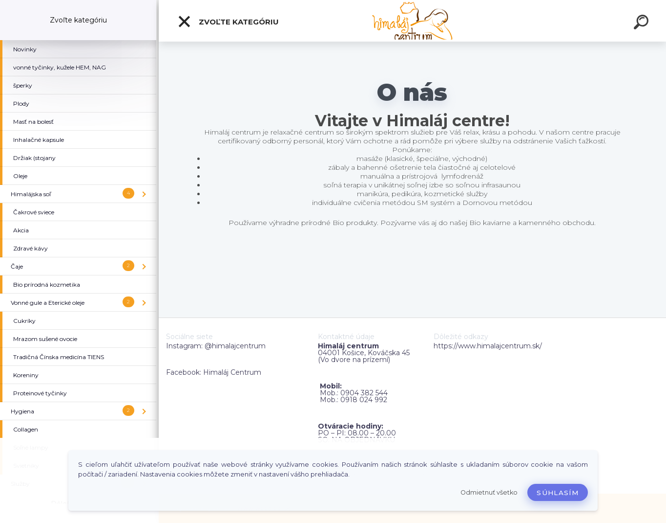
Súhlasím (558, 493)
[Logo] (412, 21)
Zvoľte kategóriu (228, 21)
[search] (642, 23)
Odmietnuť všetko (489, 492)
